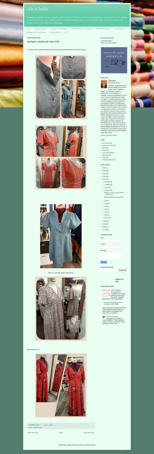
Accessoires (105, 143)
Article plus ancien (88, 432)
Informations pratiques (103, 28)
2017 (104, 229)
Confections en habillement (59, 28)
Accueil (28, 28)
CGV (66, 32)
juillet (106, 203)
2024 (104, 171)
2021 (104, 179)
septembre (107, 190)
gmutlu (82, 445)
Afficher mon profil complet (109, 135)
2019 (104, 224)
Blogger (93, 445)
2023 (104, 173)
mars (106, 215)
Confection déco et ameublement (81, 28)
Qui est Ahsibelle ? (120, 28)
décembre (107, 182)
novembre (107, 184)
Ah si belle (37, 9)
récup (104, 157)
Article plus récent (33, 432)
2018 (104, 227)
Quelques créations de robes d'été (113, 197)
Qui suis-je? (105, 155)
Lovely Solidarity (55, 32)
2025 (104, 168)
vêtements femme (37, 427)
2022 (104, 176)
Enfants (104, 150)
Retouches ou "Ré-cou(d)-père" (36, 32)
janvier (106, 217)
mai (105, 209)
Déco (103, 148)
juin (105, 206)
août (105, 200)
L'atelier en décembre (112, 316)
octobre (106, 187)
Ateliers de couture (40, 28)
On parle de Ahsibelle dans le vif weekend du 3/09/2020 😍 (112, 303)
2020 (104, 221)
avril (105, 212)
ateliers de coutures (107, 145)
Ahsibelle (113, 80)
